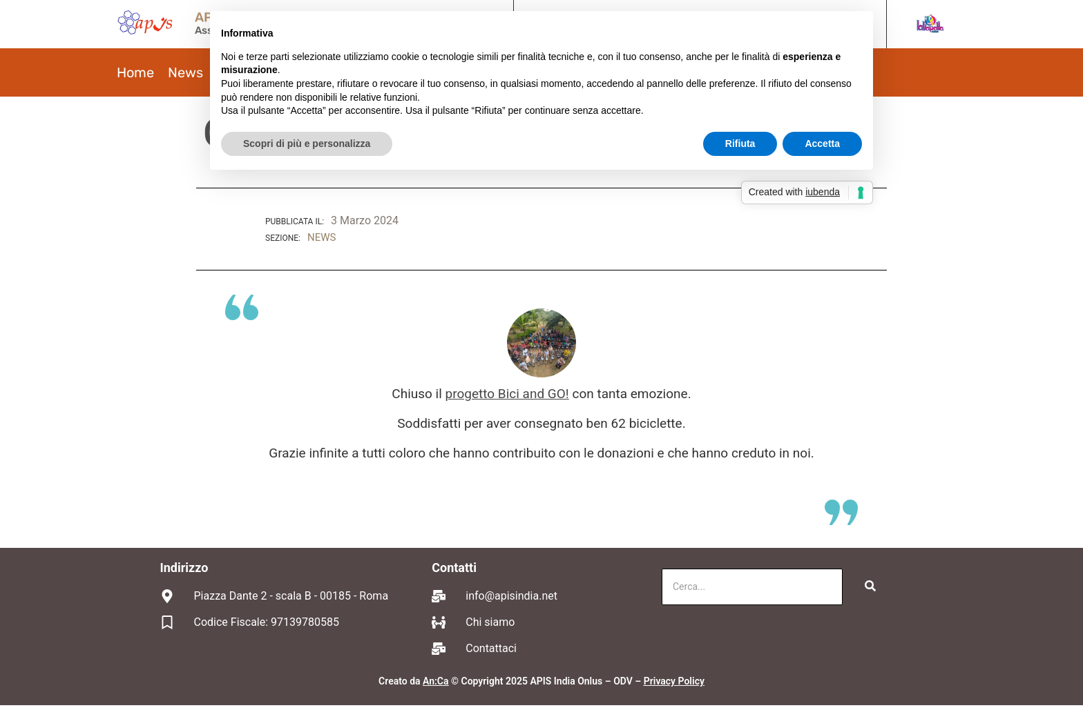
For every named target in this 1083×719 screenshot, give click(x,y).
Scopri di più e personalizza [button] (306, 143)
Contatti (454, 567)
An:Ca (435, 681)
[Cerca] (752, 587)
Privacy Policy (674, 681)
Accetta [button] (822, 143)
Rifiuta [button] (740, 143)
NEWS (321, 237)
